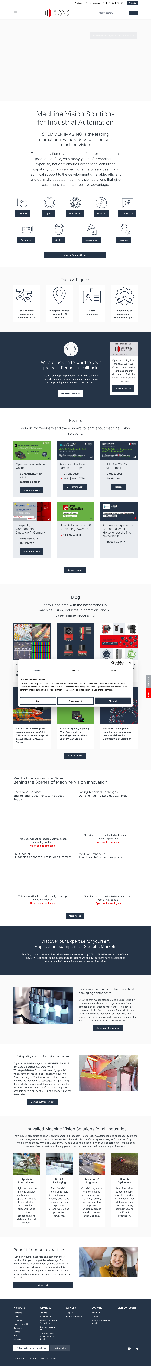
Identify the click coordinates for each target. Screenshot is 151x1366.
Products (19, 1308)
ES (113, 3)
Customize (75, 701)
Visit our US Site (127, 1308)
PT (122, 3)
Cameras (17, 1312)
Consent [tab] (37, 670)
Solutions (45, 1308)
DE (109, 3)
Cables (16, 1331)
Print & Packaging (59, 1181)
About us (96, 1312)
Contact (96, 3)
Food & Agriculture (124, 1181)
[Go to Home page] (57, 13)
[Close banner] (130, 663)
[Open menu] (15, 13)
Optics (16, 1316)
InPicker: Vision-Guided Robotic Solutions (47, 1336)
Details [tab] (75, 670)
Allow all (113, 701)
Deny (38, 701)
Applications (45, 1316)
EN (104, 3)
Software (17, 1328)
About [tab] (114, 670)
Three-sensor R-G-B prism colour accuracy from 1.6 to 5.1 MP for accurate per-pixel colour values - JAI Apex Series (32, 735)
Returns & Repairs (73, 1316)
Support (69, 1312)
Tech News (149, 682)
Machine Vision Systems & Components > (113, 35)
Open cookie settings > (43, 845)
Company (97, 1308)
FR (118, 3)
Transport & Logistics (92, 1181)
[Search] (133, 13)
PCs (15, 1335)
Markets (43, 1312)
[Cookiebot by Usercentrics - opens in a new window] (113, 663)
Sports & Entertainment (26, 1181)
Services (17, 1339)
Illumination (18, 1320)
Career (95, 1316)
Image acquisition (21, 1324)
